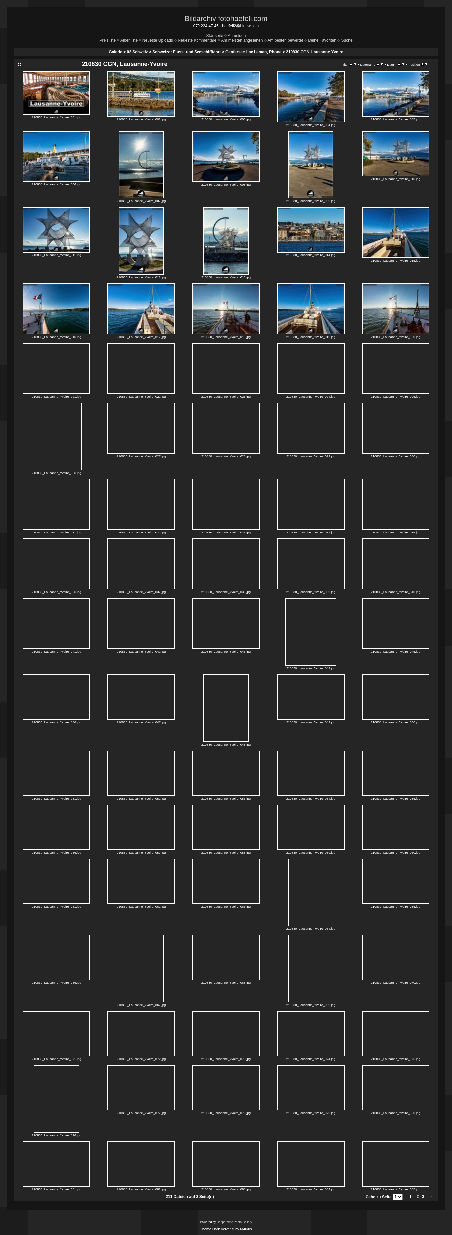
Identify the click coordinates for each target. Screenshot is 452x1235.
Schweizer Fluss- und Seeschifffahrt (186, 52)
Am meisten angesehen (242, 40)
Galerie (115, 52)
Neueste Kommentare (197, 40)
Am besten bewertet (285, 40)
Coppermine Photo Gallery (234, 1222)
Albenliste (129, 40)
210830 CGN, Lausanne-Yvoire (314, 52)
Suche (347, 40)
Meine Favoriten (322, 40)
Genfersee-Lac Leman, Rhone (253, 52)
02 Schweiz (137, 52)
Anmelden (237, 35)
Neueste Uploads (157, 40)
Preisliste (107, 40)
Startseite (214, 35)
